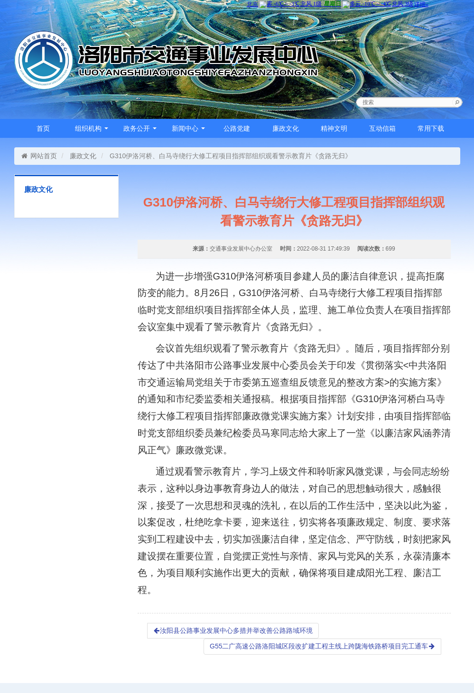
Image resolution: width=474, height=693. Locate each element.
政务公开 (140, 128)
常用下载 (431, 128)
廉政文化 (285, 128)
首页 (43, 128)
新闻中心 (188, 128)
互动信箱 (382, 128)
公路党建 (236, 128)
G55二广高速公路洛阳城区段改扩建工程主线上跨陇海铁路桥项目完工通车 (322, 646)
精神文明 (334, 128)
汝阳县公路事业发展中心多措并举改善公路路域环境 (233, 630)
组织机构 (91, 128)
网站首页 (39, 156)
